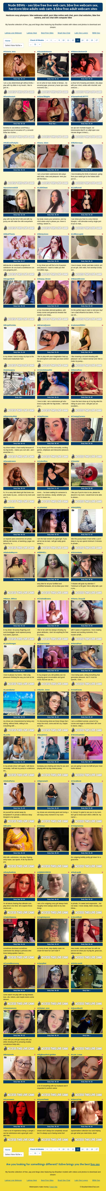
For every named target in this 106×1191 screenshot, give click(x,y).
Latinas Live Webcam (13, 33)
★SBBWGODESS (44, 872)
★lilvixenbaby (76, 552)
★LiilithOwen (42, 188)
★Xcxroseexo (8, 1099)
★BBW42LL (42, 552)
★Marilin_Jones (43, 690)
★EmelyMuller (9, 507)
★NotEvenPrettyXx (10, 143)
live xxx (95, 1164)
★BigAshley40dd (10, 416)
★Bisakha (7, 826)
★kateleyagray (9, 370)
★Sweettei (75, 461)
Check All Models (37, 40)
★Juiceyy (41, 826)
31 (35, 44)
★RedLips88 (76, 872)
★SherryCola (76, 1099)
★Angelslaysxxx (43, 917)
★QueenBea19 (77, 1008)
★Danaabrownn (9, 461)
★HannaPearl (76, 644)
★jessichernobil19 (10, 188)
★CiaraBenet (76, 781)
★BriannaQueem (43, 325)
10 (63, 40)
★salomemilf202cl (78, 325)
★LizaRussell (76, 188)
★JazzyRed (41, 963)
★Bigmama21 (42, 781)
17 (97, 40)
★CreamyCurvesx (78, 416)
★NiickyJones (42, 234)
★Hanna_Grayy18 (78, 599)
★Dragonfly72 (8, 279)
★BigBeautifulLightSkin (46, 1055)
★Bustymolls (8, 1055)
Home (7, 41)
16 (92, 40)
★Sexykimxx (42, 735)
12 (73, 40)
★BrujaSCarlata (9, 325)
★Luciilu (6, 735)
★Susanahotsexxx (44, 52)
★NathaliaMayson (10, 552)
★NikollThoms (9, 234)
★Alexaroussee (43, 644)
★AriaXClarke (76, 690)
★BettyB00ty (76, 507)
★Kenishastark (9, 97)
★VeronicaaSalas (78, 735)
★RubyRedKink (9, 872)
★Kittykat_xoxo (43, 1008)
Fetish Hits (53, 1187)
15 (87, 40)
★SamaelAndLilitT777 (79, 97)
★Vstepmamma (77, 826)
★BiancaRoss (76, 370)
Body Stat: (19, 79)
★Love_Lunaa (76, 1055)
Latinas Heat (32, 33)
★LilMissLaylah (77, 234)
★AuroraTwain (43, 1099)
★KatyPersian (42, 416)
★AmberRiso (42, 461)
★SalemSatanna (9, 917)
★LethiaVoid (42, 507)
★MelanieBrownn (78, 279)
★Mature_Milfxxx (10, 599)
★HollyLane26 (76, 963)
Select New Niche (13, 45)
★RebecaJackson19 (79, 52)
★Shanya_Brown (44, 279)
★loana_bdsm (42, 143)
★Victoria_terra (9, 52)
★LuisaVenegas (9, 644)
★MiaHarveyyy (77, 143)
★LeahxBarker (9, 690)
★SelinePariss (9, 781)
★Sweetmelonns (9, 1008)
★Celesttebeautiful (44, 370)
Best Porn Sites (47, 33)
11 (68, 40)
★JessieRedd (76, 917)
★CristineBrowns (44, 599)
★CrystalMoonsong (11, 963)
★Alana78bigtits (43, 97)
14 (82, 40)
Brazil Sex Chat (64, 33)
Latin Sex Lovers (81, 33)
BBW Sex (96, 33)
